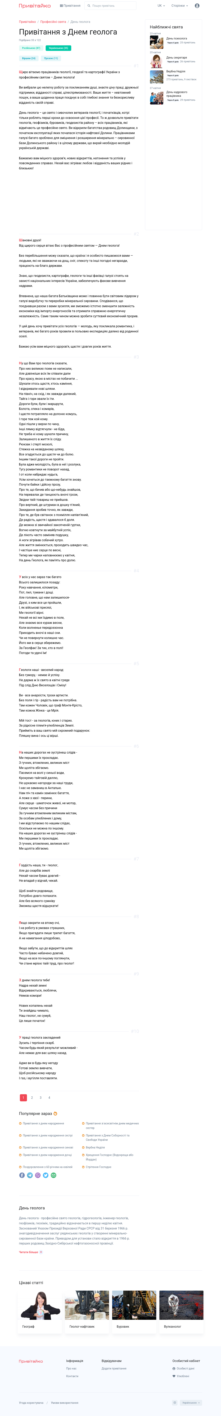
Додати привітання (114, 1368)
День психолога (176, 38)
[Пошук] (110, 5)
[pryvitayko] (31, 1361)
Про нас (71, 1368)
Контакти (72, 1376)
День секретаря (176, 57)
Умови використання (64, 1402)
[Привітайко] (35, 6)
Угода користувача (31, 1402)
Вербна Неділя (175, 71)
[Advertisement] (79, 206)
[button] (31, 1251)
